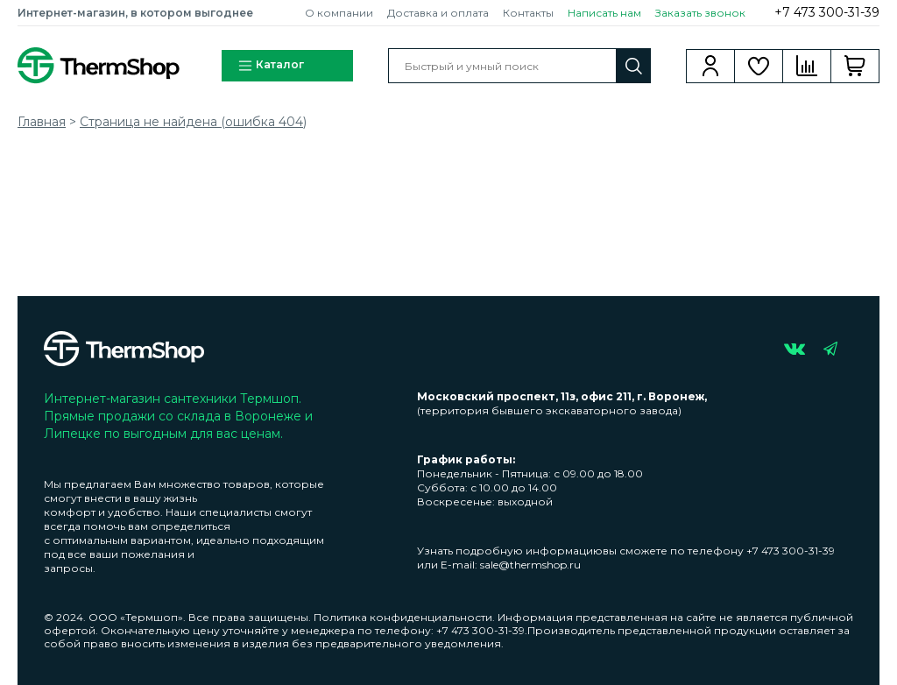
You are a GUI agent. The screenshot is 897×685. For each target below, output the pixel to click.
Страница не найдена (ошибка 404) (193, 122)
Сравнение (807, 65)
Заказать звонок (700, 12)
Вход (711, 65)
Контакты (528, 12)
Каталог (270, 66)
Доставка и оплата (438, 12)
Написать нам (604, 12)
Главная (42, 122)
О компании (339, 12)
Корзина (855, 65)
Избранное (759, 65)
